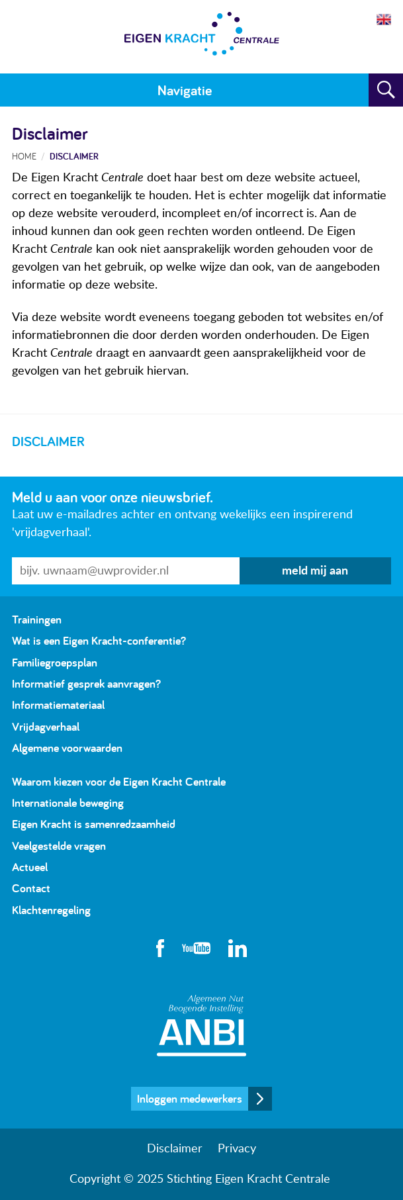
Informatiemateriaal (58, 704)
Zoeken (386, 90)
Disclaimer (74, 156)
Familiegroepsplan (54, 662)
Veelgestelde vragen (59, 845)
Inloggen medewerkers (189, 1098)
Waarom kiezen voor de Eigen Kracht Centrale (119, 781)
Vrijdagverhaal (45, 726)
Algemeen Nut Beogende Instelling (201, 1025)
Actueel (30, 866)
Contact (31, 888)
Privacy (237, 1149)
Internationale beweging (68, 802)
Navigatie (184, 90)
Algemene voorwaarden (67, 747)
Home (24, 156)
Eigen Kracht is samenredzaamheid (93, 823)
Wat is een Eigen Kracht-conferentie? (99, 640)
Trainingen (37, 619)
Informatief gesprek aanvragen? (86, 683)
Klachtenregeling (51, 909)
